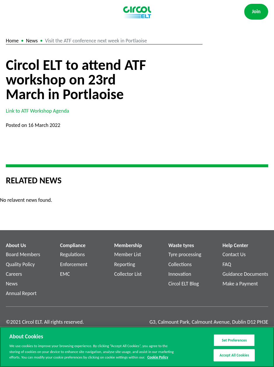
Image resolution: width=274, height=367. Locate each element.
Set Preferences (234, 340)
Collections (180, 264)
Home (12, 40)
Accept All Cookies (234, 355)
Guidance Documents (245, 274)
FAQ (227, 264)
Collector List (128, 274)
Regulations (72, 254)
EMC (65, 274)
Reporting (124, 264)
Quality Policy (20, 264)
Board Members (23, 254)
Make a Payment (240, 283)
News (32, 40)
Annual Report (21, 293)
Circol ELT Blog (183, 283)
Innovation (179, 274)
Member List (127, 254)
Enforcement (74, 264)
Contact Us (234, 254)
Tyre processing (184, 254)
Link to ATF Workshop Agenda (37, 111)
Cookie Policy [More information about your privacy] (157, 358)
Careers (14, 274)
